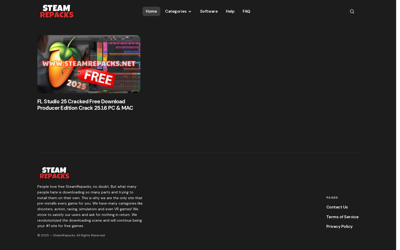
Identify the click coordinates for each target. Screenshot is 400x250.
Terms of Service (342, 217)
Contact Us (337, 207)
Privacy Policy (339, 226)
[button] (352, 11)
